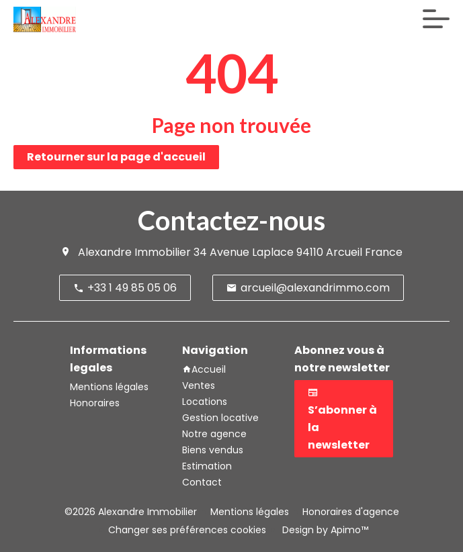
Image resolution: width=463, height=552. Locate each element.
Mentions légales (249, 511)
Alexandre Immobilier (134, 252)
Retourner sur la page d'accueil (116, 157)
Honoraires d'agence (350, 511)
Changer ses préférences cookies (187, 530)
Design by (324, 530)
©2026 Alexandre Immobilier (131, 511)
